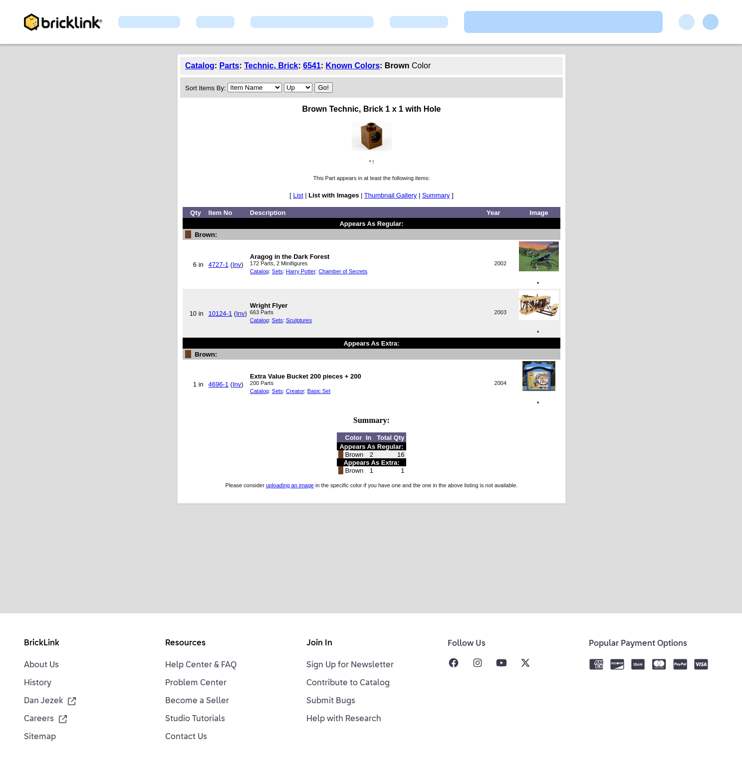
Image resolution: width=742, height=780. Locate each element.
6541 (312, 65)
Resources (185, 643)
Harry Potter (300, 271)
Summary (436, 195)
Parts (229, 65)
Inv (237, 264)
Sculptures (299, 320)
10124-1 (220, 313)
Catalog (200, 65)
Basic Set (318, 391)
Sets (277, 271)
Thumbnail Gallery (390, 195)
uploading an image (290, 485)
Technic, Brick (271, 65)
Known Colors (353, 65)
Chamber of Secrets (342, 271)
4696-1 (218, 384)
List (298, 195)
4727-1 (218, 264)
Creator (295, 391)
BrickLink (41, 643)
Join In (319, 643)
